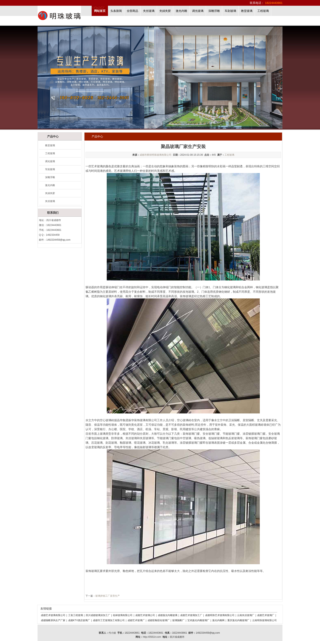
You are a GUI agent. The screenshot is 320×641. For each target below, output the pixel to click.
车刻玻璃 (230, 10)
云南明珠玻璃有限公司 (264, 620)
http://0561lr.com (152, 636)
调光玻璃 (197, 10)
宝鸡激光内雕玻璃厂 (198, 620)
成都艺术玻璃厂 (265, 615)
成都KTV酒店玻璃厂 (79, 620)
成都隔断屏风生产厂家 (53, 620)
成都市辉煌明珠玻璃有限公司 (155, 154)
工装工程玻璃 (75, 615)
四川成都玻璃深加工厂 (98, 615)
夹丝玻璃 (148, 10)
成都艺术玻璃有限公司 (53, 615)
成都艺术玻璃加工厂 (191, 615)
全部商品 (132, 10)
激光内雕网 (218, 620)
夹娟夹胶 (165, 10)
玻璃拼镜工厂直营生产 (107, 595)
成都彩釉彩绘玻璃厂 (159, 620)
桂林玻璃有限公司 (122, 615)
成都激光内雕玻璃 (167, 615)
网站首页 (100, 10)
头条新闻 (116, 10)
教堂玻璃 (246, 10)
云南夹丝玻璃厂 (245, 615)
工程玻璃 (263, 10)
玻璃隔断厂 (178, 620)
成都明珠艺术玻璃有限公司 (219, 615)
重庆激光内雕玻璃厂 (238, 620)
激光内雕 (181, 10)
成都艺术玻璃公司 (145, 615)
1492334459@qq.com (58, 239)
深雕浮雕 (214, 10)
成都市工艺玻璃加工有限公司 (109, 620)
